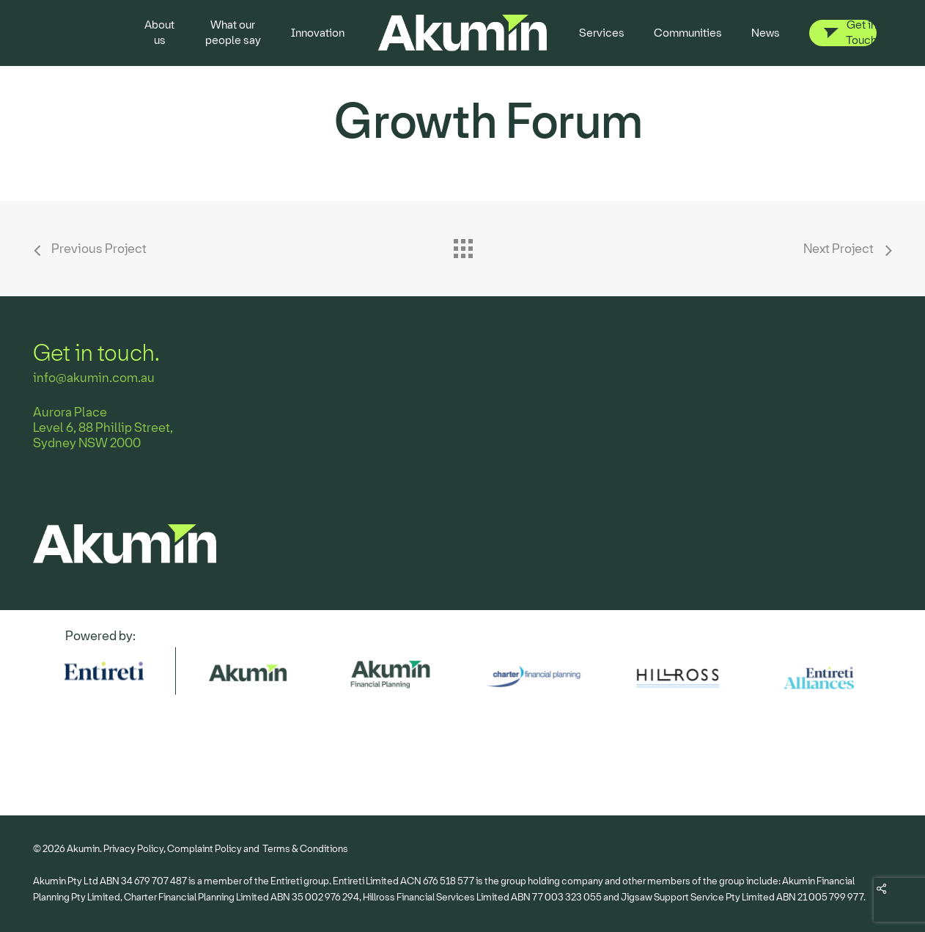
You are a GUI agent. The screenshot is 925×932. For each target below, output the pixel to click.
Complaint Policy (204, 849)
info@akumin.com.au (94, 378)
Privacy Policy (133, 849)
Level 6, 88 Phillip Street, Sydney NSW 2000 (103, 435)
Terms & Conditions (305, 849)
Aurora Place (70, 412)
